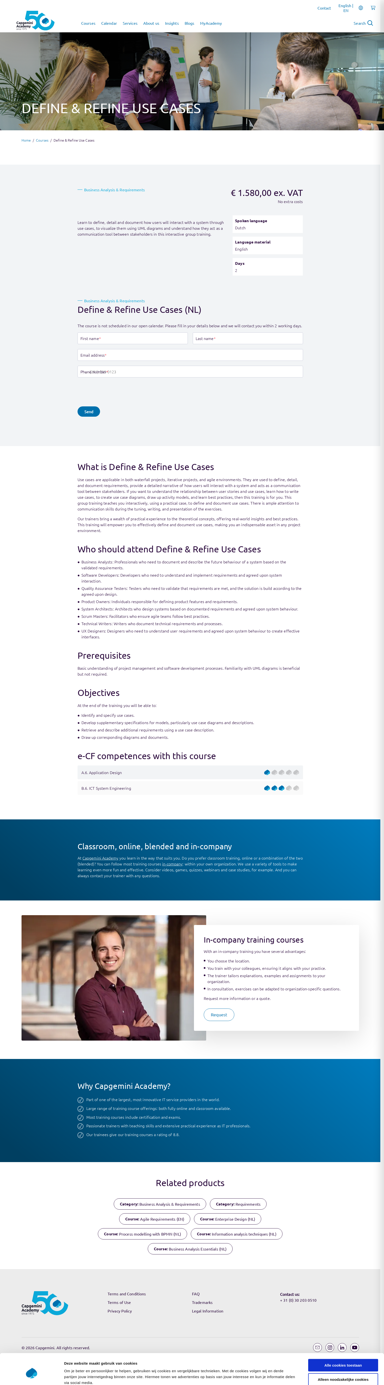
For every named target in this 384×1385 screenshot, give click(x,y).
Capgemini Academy (100, 858)
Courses (42, 140)
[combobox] (83, 371)
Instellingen (263, 723)
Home (26, 140)
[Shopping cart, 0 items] (371, 10)
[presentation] (115, 391)
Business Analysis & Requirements (114, 189)
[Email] (317, 1347)
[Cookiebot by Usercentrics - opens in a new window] (31, 723)
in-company (172, 863)
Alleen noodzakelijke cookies (343, 704)
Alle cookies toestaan (343, 690)
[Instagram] (330, 1347)
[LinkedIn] (342, 1347)
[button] (89, 411)
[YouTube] (354, 1347)
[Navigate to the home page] (35, 20)
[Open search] (363, 23)
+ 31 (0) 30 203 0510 (298, 1300)
